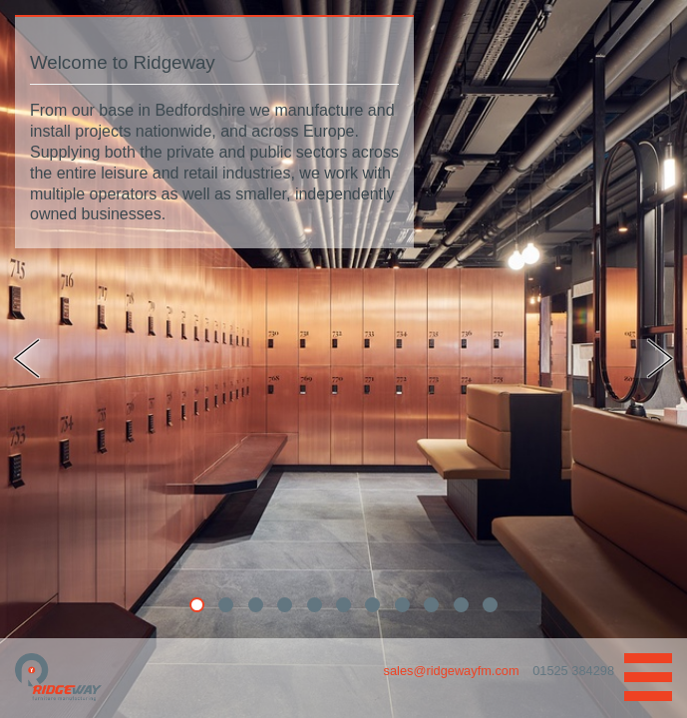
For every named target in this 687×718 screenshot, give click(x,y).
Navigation (648, 677)
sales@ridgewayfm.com (453, 670)
